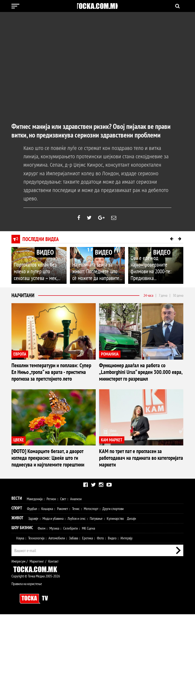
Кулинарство (115, 584)
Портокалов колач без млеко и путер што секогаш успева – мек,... (37, 272)
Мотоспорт (91, 574)
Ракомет (62, 574)
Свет (63, 564)
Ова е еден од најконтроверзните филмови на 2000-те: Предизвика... (155, 272)
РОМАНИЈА (110, 354)
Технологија (36, 604)
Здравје (33, 584)
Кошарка (47, 574)
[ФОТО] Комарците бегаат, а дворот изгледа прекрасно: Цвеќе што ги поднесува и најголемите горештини (139, 447)
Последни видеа (40, 239)
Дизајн (131, 584)
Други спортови (113, 574)
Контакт (53, 627)
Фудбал (32, 574)
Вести (16, 564)
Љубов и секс (77, 584)
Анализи (76, 564)
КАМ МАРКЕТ (24, 514)
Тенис (76, 574)
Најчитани (22, 295)
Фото (100, 604)
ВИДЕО (45, 252)
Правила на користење (26, 649)
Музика (54, 594)
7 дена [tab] (163, 295)
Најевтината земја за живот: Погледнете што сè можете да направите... (94, 272)
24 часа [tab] (148, 295)
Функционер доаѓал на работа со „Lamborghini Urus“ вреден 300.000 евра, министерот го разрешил (140, 367)
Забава (73, 604)
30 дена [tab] (178, 295)
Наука (20, 604)
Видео (112, 604)
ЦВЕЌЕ (106, 431)
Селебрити (70, 594)
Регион (51, 564)
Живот (17, 584)
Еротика (87, 604)
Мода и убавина (52, 584)
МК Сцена (88, 594)
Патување (96, 584)
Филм (41, 594)
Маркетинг (37, 627)
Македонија (34, 564)
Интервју (126, 604)
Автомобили (56, 604)
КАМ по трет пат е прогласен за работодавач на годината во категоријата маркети (48, 528)
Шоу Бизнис (22, 593)
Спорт (16, 574)
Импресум (18, 627)
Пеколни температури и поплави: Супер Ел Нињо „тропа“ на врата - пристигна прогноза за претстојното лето (53, 370)
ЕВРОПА (19, 354)
